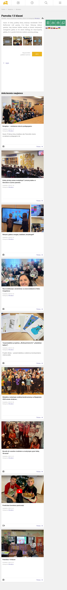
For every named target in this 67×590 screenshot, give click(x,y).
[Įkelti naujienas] (18, 3)
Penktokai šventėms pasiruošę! (13, 505)
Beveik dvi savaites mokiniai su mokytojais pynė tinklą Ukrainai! (21, 452)
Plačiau (38, 146)
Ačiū (37, 54)
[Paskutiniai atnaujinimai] (32, 3)
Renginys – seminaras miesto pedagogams (17, 126)
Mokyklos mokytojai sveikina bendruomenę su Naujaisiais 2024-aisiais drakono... (22, 398)
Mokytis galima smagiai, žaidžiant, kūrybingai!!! (18, 234)
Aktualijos (18, 9)
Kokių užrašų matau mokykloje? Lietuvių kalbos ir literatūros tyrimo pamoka (19, 181)
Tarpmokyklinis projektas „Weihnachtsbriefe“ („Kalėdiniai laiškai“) (22, 344)
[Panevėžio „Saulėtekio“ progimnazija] (5, 2)
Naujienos (10, 9)
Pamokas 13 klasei (9, 559)
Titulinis (3, 9)
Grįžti (7, 63)
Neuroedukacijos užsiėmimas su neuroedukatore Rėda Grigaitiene (21, 290)
